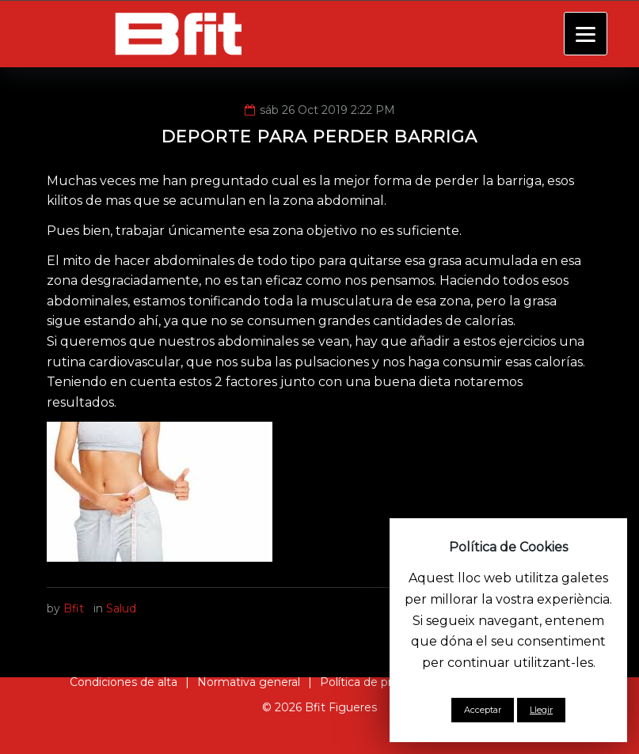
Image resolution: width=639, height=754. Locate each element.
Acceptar (482, 709)
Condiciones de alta (123, 682)
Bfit (73, 608)
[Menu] (585, 33)
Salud (121, 608)
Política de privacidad (378, 682)
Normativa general (248, 682)
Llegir (541, 709)
